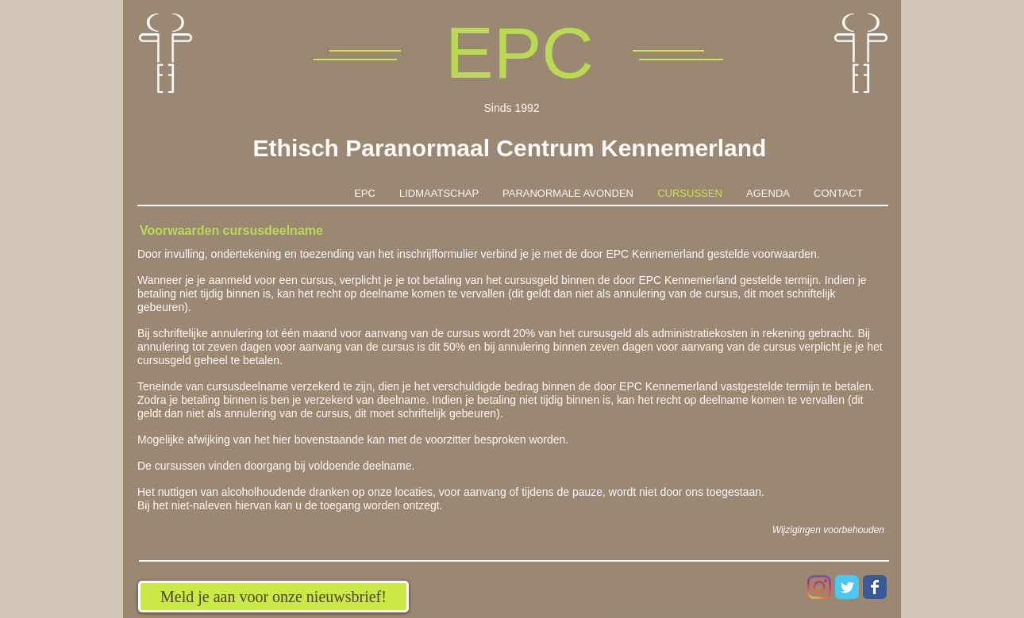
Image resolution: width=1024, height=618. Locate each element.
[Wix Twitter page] (847, 587)
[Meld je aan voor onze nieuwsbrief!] (273, 596)
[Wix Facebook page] (875, 587)
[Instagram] (819, 587)
